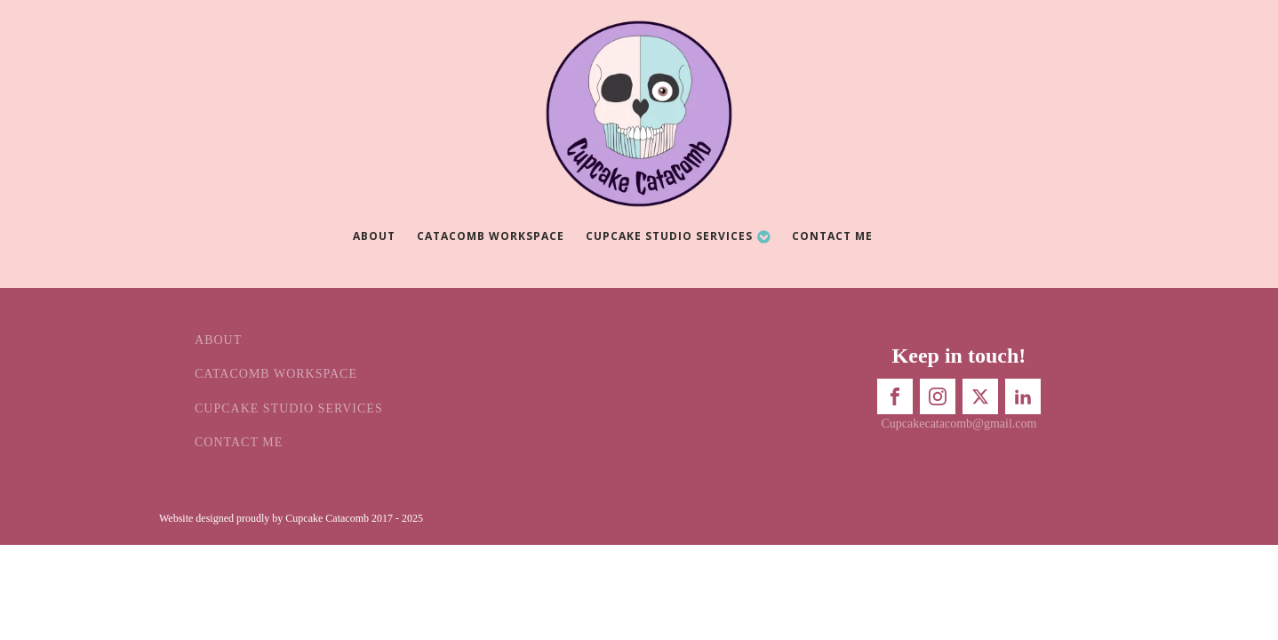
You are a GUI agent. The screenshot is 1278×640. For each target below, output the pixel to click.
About (374, 236)
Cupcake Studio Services (678, 236)
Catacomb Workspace (490, 236)
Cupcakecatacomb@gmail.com (958, 423)
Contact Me (832, 236)
